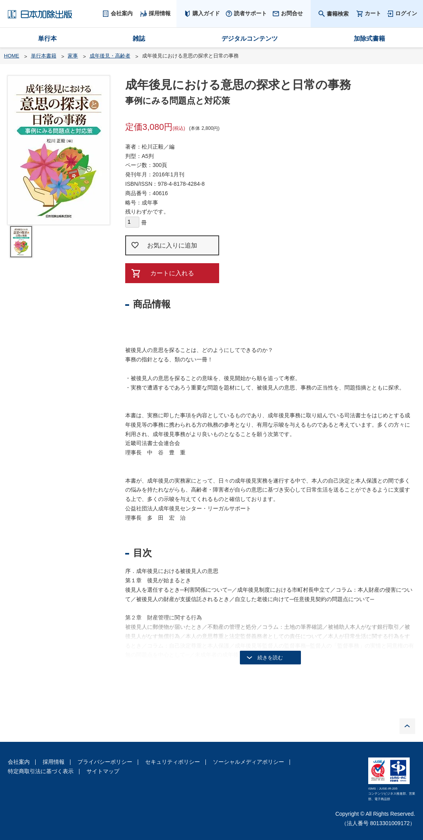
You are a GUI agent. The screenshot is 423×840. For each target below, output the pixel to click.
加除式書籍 (369, 38)
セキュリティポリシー (172, 762)
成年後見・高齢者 (110, 56)
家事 (73, 56)
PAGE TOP (407, 726)
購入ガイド (206, 13)
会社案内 (19, 762)
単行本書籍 (43, 56)
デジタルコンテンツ (249, 38)
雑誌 (139, 38)
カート (373, 13)
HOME (11, 56)
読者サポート (250, 13)
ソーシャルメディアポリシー (248, 762)
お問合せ (292, 13)
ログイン (406, 13)
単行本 (47, 38)
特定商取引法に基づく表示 (41, 771)
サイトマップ (102, 771)
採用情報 (54, 762)
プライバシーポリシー (104, 762)
